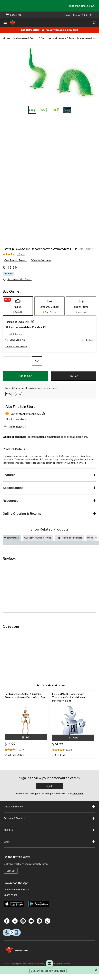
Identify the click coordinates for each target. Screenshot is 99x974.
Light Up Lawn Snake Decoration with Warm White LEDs (40, 249)
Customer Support (49, 806)
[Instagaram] (23, 921)
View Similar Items (41, 260)
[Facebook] (6, 921)
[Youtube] (31, 921)
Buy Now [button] (73, 376)
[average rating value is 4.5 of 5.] (12, 254)
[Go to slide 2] (44, 110)
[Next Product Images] (93, 78)
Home (6, 38)
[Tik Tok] (47, 921)
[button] (32, 322)
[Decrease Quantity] (6, 361)
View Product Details (15, 260)
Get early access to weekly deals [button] (48, 970)
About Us (49, 830)
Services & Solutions (49, 818)
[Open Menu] (5, 23)
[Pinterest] (39, 921)
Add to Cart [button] (25, 375)
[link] (15, 254)
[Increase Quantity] (28, 361)
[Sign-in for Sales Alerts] (17, 279)
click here (81, 436)
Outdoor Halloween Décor (57, 38)
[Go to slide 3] (55, 110)
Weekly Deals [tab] (11, 537)
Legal (49, 841)
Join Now (77, 793)
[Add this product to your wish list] (37, 361)
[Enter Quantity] (17, 361)
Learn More (10, 894)
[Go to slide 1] (32, 110)
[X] (15, 921)
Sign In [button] (49, 786)
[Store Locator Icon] (7, 15)
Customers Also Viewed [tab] (37, 537)
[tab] (18, 306)
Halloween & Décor (25, 38)
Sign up (11, 870)
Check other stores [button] (16, 346)
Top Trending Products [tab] (69, 537)
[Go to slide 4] (67, 110)
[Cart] (94, 22)
